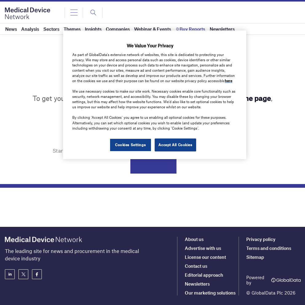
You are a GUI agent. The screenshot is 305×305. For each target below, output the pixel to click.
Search (153, 166)
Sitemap (255, 257)
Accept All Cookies (175, 144)
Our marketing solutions (210, 292)
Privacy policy (260, 239)
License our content (205, 257)
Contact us (196, 266)
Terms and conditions (268, 248)
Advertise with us (203, 248)
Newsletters (197, 284)
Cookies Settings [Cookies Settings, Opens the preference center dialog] (130, 144)
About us (194, 239)
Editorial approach (204, 275)
